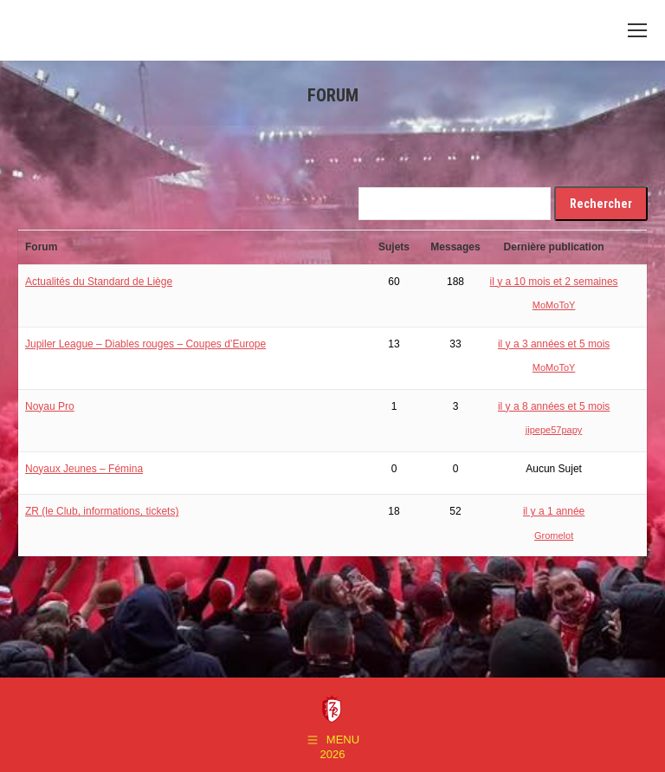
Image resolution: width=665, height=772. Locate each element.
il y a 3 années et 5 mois (554, 344)
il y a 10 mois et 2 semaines (554, 282)
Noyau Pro (49, 406)
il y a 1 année (553, 511)
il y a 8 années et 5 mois (554, 406)
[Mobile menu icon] (637, 30)
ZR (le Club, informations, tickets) (101, 511)
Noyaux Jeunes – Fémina (84, 469)
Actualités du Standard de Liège (98, 282)
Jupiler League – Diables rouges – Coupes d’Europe (145, 344)
